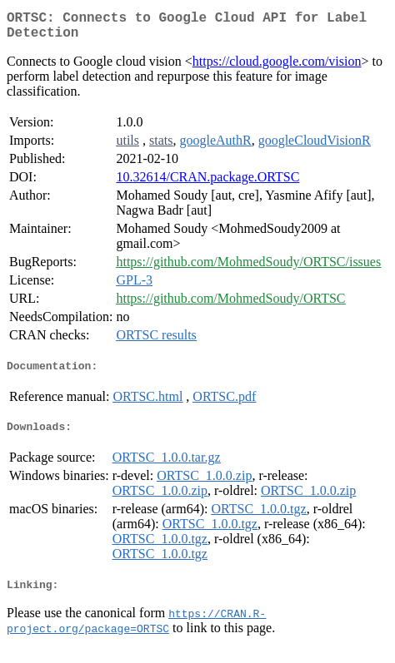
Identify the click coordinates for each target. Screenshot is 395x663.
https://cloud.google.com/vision (277, 68)
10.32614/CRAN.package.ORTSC (207, 183)
